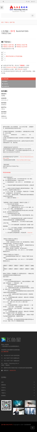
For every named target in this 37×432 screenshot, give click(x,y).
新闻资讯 (3, 385)
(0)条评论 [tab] (5, 84)
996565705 (13, 370)
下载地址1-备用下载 (8, 44)
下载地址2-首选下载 (21, 44)
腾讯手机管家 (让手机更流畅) (14, 56)
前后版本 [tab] (4, 81)
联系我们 (3, 395)
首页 (2, 22)
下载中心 (7, 22)
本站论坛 (20, 69)
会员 (33, 1)
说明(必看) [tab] (5, 79)
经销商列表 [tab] (5, 86)
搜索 (28, 1)
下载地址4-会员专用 (21, 46)
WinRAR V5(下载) (11, 67)
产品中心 (3, 387)
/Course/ (30, 232)
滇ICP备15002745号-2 (7, 424)
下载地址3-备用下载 (8, 46)
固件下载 (12, 22)
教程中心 (3, 390)
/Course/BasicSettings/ (23, 160)
